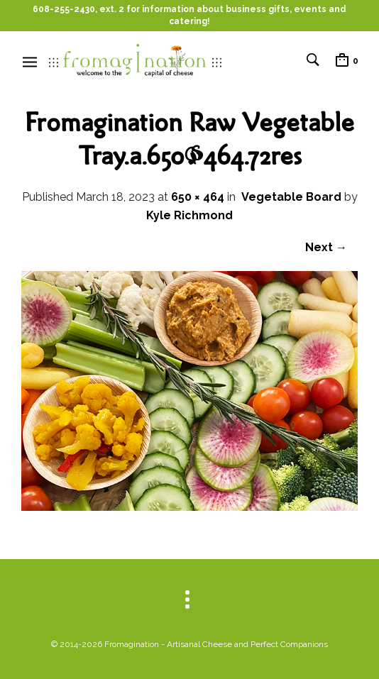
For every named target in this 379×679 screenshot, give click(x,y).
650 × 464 (197, 197)
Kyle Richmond (189, 215)
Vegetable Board (291, 197)
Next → (326, 247)
